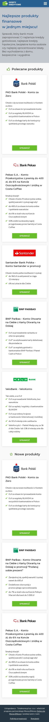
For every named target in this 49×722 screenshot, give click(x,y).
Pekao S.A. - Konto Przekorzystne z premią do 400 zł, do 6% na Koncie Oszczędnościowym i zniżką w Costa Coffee (24, 181)
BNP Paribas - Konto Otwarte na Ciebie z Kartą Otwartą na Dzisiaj (23, 322)
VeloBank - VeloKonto (18, 389)
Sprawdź (24, 148)
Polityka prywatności (18, 718)
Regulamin (35, 718)
